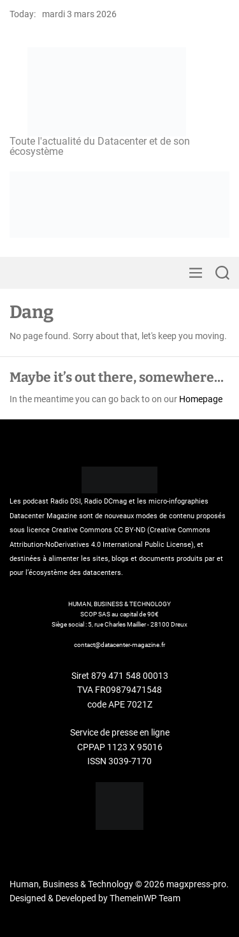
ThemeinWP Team (145, 898)
